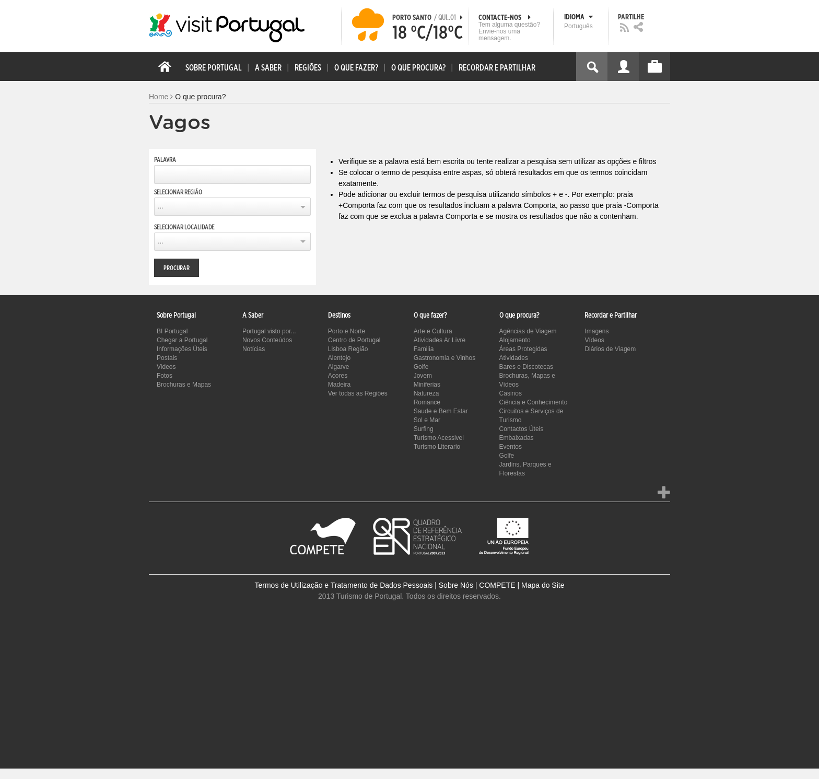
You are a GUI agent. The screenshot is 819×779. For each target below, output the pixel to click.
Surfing (424, 429)
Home (158, 96)
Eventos (510, 446)
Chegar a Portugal (182, 340)
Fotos (164, 375)
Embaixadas (516, 437)
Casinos (510, 393)
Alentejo (339, 358)
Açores (337, 375)
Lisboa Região (348, 349)
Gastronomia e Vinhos (445, 358)
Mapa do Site (543, 585)
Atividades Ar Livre (439, 340)
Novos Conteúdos (267, 340)
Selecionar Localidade (184, 227)
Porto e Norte (346, 331)
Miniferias (427, 384)
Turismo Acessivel (439, 437)
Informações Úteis (182, 349)
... (160, 206)
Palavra (165, 160)
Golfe (421, 366)
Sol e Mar (427, 420)
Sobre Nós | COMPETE (477, 585)
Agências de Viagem (528, 331)
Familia (424, 349)
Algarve (338, 366)
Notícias (253, 349)
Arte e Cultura (433, 331)
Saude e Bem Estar (441, 411)
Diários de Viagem (610, 349)
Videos (166, 366)
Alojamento (515, 340)
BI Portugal (172, 331)
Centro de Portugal (354, 340)
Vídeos (594, 340)
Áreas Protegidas (523, 349)
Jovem (423, 375)
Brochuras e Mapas (184, 384)
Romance (427, 402)
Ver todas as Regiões (358, 393)
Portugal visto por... (269, 331)
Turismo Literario (437, 446)
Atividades (513, 358)
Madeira (339, 384)
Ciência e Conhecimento (533, 402)
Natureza (426, 393)
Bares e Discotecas (526, 366)
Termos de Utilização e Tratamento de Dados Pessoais (344, 585)
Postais (167, 358)
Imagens (596, 331)
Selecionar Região (178, 192)
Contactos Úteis (521, 429)
